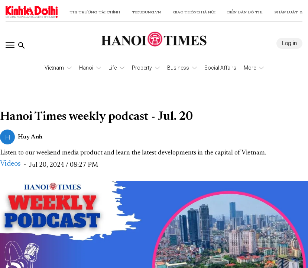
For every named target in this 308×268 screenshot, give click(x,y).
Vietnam (54, 68)
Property (142, 68)
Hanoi (86, 68)
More (250, 68)
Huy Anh (30, 137)
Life (112, 68)
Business (178, 68)
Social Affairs (220, 68)
